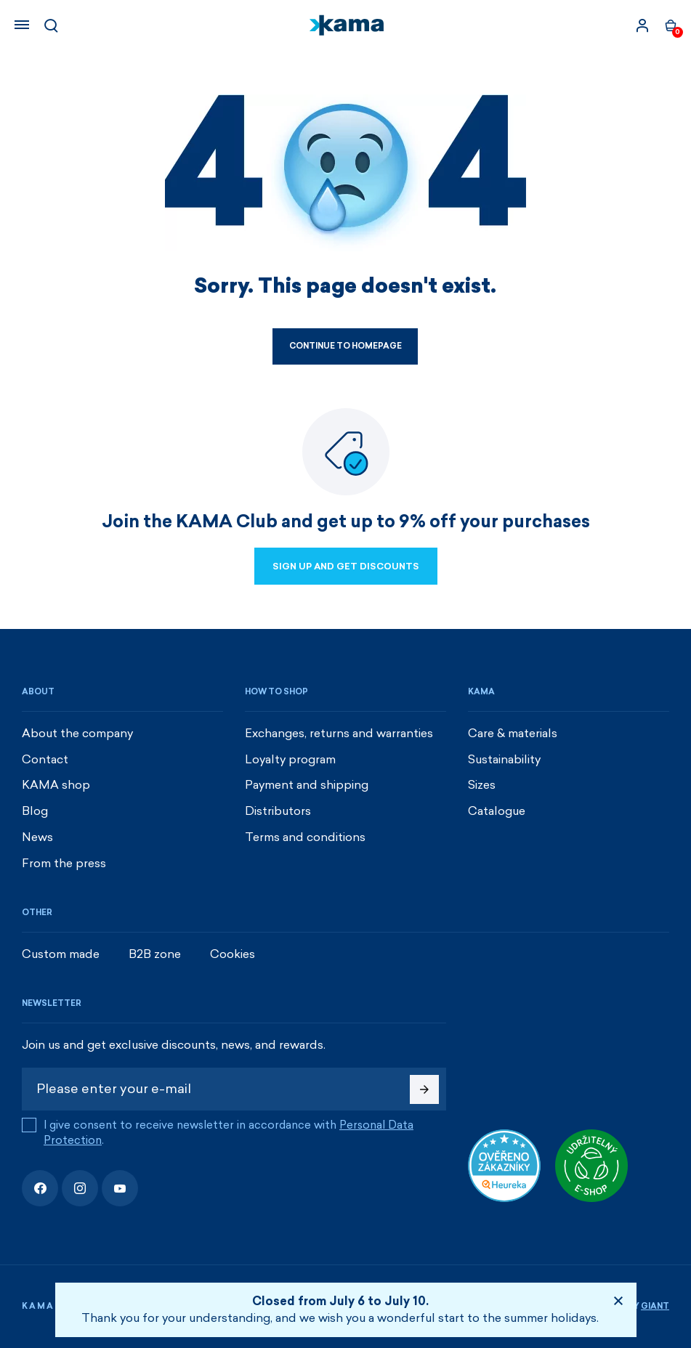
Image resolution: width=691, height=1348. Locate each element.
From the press (64, 863)
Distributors (278, 811)
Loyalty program (290, 759)
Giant (655, 1306)
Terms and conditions (305, 837)
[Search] (51, 25)
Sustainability (504, 759)
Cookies (232, 954)
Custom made (61, 954)
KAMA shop (56, 785)
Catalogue (496, 811)
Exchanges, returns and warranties (339, 733)
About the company (77, 733)
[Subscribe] (424, 1089)
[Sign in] (642, 25)
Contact (45, 759)
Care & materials (512, 733)
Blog (35, 811)
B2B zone (155, 954)
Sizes (482, 785)
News (37, 837)
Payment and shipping (306, 785)
